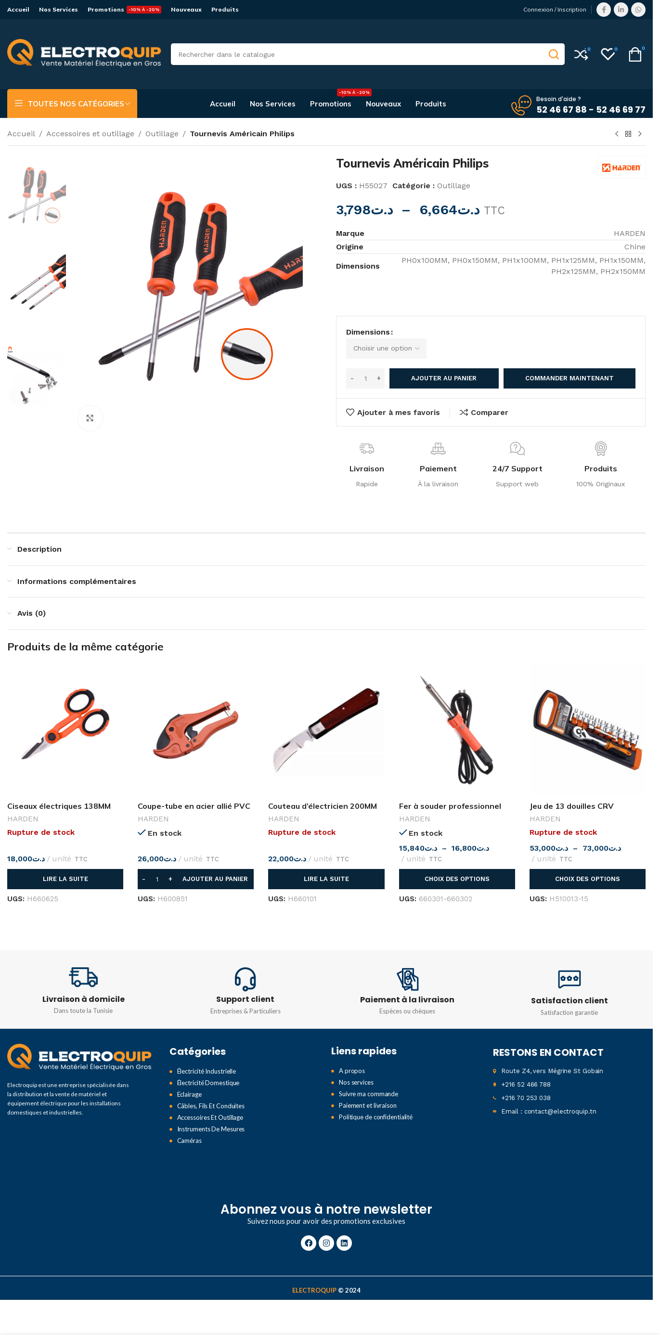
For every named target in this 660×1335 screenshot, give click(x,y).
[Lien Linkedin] (621, 9)
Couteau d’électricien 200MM (322, 793)
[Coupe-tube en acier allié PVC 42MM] (196, 717)
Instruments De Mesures (211, 1117)
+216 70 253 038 (526, 1085)
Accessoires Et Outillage (210, 1105)
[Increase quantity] (379, 366)
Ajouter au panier (444, 366)
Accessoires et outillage (90, 133)
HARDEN (23, 806)
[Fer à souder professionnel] (457, 717)
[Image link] (79, 1045)
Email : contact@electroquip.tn (548, 1099)
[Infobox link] (83, 977)
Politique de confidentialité (376, 1105)
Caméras (189, 1128)
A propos (352, 1059)
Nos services (356, 1070)
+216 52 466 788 (526, 1072)
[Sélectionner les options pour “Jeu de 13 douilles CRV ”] (588, 866)
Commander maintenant (569, 366)
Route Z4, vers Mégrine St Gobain (552, 1059)
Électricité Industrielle (206, 1059)
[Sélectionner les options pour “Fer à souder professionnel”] (457, 866)
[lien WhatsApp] (638, 9)
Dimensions (368, 336)
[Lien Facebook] (603, 9)
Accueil (21, 133)
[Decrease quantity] (352, 366)
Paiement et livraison (368, 1093)
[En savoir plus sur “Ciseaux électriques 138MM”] (65, 866)
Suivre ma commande (368, 1082)
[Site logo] (84, 53)
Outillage (162, 133)
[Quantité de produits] (365, 366)
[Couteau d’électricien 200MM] (326, 717)
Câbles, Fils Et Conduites (211, 1094)
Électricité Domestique (208, 1071)
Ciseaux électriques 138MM (59, 793)
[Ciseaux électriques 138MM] (65, 717)
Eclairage (189, 1082)
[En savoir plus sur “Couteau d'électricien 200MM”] (326, 866)
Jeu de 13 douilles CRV (574, 793)
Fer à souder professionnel (450, 793)
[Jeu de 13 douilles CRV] (588, 717)
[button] (196, 866)
